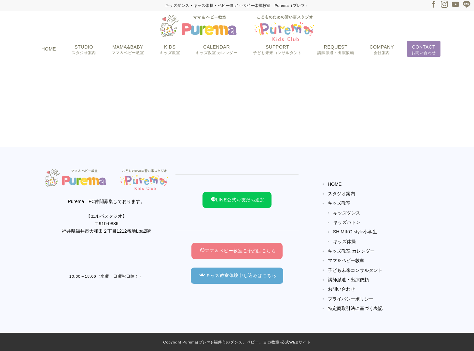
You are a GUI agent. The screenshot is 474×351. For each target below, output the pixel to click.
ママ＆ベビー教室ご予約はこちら (238, 250)
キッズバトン (346, 222)
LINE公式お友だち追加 (238, 199)
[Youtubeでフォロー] (455, 5)
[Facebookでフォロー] (433, 5)
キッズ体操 (344, 241)
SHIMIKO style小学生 (355, 231)
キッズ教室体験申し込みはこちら (237, 275)
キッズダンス (346, 212)
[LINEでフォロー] (466, 5)
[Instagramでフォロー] (444, 5)
